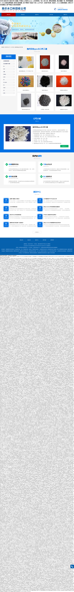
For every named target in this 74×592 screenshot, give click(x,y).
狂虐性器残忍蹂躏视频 (65, 278)
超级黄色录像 (36, 455)
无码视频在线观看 (63, 349)
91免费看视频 (30, 478)
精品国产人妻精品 (20, 354)
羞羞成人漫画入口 (59, 457)
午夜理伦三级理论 (40, 284)
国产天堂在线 (71, 376)
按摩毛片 (15, 358)
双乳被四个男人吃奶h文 (56, 402)
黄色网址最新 (11, 326)
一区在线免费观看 (19, 264)
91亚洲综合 (71, 469)
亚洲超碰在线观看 (67, 374)
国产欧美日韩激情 (37, 368)
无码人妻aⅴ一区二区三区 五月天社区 (25, 483)
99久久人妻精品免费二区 (52, 291)
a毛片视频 (21, 400)
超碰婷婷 (27, 572)
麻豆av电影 (2, 258)
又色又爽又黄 (53, 383)
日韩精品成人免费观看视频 (67, 377)
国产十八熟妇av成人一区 (30, 363)
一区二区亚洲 (60, 288)
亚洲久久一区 (61, 286)
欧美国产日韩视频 (52, 337)
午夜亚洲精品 (15, 291)
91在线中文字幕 (48, 411)
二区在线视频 (67, 276)
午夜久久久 (22, 379)
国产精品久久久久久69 (29, 413)
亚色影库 (10, 551)
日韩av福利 (72, 435)
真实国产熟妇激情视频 (16, 500)
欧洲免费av (61, 498)
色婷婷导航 (3, 518)
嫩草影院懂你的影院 (55, 355)
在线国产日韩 (4, 270)
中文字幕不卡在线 (70, 263)
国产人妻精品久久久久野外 (21, 469)
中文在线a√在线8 (62, 358)
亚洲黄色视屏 (8, 297)
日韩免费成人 (49, 284)
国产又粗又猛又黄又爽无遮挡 (63, 578)
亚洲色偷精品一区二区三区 (56, 562)
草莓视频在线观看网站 (15, 408)
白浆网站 (10, 391)
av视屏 (45, 273)
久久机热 (61, 507)
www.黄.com (23, 453)
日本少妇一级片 (14, 462)
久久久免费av (64, 446)
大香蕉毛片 (20, 369)
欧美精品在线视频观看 (31, 523)
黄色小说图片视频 (8, 323)
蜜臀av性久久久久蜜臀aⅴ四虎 (23, 261)
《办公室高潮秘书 (17, 481)
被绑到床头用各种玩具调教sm (5, 350)
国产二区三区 (2, 472)
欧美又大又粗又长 (56, 339)
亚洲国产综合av (54, 364)
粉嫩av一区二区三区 (33, 582)
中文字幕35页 (3, 361)
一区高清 (39, 328)
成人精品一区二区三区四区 (66, 329)
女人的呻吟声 (40, 444)
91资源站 (71, 472)
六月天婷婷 (68, 549)
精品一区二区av (10, 331)
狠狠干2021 (15, 389)
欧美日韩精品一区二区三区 (25, 588)
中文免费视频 (66, 565)
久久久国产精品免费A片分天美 (39, 335)
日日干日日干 (60, 260)
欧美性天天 (37, 365)
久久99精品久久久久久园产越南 (20, 259)
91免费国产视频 (28, 519)
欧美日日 (22, 436)
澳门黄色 (10, 462)
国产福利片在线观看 (25, 281)
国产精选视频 (31, 384)
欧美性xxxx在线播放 (12, 571)
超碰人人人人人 (54, 258)
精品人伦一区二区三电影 (43, 450)
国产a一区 (36, 382)
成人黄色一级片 (11, 285)
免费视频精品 (42, 588)
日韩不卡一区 (65, 500)
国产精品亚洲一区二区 (19, 591)
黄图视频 (47, 436)
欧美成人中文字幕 (68, 400)
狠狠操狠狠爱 (4, 360)
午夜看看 (44, 443)
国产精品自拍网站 (61, 580)
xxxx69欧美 (8, 373)
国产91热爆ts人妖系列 (21, 485)
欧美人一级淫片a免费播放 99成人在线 (29, 503)
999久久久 (44, 499)
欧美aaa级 (21, 481)
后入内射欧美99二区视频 (33, 367)
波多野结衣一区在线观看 (23, 356)
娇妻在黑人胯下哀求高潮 (34, 392)
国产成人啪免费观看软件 (56, 500)
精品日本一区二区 (48, 266)
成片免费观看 (44, 277)
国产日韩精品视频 (59, 351)
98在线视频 (41, 347)
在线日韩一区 (35, 327)
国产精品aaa (19, 290)
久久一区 (56, 378)
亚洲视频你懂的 (17, 285)
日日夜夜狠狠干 (42, 458)
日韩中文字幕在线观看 (41, 454)
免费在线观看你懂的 (28, 265)
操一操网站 (18, 437)
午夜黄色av (59, 265)
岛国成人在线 (40, 296)
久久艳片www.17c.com (63, 268)
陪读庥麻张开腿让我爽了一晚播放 (19, 278)
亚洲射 (58, 439)
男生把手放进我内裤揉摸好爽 (39, 291)
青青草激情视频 (35, 354)
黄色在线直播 (12, 342)
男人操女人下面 (10, 488)
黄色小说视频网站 (67, 261)
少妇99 (48, 554)
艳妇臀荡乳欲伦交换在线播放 (49, 567)
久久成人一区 (33, 348)
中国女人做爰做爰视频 (24, 492)
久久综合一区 (4, 374)
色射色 (57, 347)
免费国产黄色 (59, 397)
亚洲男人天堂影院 (6, 380)
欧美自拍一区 (7, 269)
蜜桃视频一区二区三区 (9, 283)
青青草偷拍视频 (59, 340)
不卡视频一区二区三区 (53, 505)
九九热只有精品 (10, 294)
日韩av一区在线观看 (34, 495)
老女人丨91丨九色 (19, 580)
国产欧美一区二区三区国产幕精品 (16, 496)
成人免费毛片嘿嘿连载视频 (40, 523)
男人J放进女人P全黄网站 (20, 295)
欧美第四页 (43, 490)
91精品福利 (46, 553)
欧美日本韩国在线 (60, 411)
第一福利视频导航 (51, 489)
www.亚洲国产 (31, 465)
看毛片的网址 (9, 402)
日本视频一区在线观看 (49, 320)
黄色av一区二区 (19, 382)
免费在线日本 (70, 525)
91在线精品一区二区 (67, 327)
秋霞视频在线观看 (60, 290)
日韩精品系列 (25, 445)
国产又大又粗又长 (3, 342)
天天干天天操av (14, 370)
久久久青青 (20, 284)
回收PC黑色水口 (45, 90)
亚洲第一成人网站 (12, 393)
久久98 (49, 372)
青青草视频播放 (12, 575)
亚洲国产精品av (2, 563)
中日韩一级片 (65, 359)
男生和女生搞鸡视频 (24, 375)
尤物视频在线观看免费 (21, 268)
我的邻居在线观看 (29, 435)
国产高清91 (66, 286)
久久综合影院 (10, 564)
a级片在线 (15, 258)
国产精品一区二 (6, 344)
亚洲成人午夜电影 (43, 274)
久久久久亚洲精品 (56, 412)
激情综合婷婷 (57, 361)
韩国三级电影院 (25, 578)
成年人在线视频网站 (59, 407)
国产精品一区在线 (55, 469)
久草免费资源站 (18, 556)
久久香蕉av (71, 442)
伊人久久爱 (42, 483)
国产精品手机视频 (25, 369)
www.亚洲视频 (14, 335)
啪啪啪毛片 (55, 280)
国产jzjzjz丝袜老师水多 (55, 279)
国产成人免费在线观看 (49, 590)
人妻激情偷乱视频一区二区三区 (31, 297)
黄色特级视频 (32, 458)
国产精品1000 (15, 369)
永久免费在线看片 (13, 280)
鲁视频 (3, 366)
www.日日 (16, 344)
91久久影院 (35, 489)
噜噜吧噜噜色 (5, 480)
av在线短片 (45, 284)
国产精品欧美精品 (67, 402)
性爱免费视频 (55, 373)
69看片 (11, 458)
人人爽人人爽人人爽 (54, 468)
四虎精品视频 (49, 364)
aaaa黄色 (48, 508)
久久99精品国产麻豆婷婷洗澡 (67, 362)
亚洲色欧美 (18, 585)
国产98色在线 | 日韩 (48, 352)
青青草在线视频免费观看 (59, 483)
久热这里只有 (37, 343)
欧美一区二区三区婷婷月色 (45, 321)
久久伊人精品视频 (51, 338)
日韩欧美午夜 (32, 296)
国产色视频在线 (27, 283)
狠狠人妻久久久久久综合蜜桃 (17, 586)
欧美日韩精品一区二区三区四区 (22, 258)
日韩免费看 (33, 386)
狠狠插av (58, 334)
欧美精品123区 (34, 328)
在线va (20, 453)
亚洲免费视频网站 (48, 281)
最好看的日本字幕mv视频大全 (16, 410)
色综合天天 (14, 324)
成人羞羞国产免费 (55, 326)
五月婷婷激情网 (53, 359)
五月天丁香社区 (54, 274)
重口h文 (46, 293)
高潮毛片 (34, 292)
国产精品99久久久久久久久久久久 (45, 384)
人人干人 (21, 367)
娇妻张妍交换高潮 (46, 290)
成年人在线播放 (12, 553)
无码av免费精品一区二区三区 (18, 525)
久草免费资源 (59, 385)
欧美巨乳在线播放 (47, 345)
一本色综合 (8, 275)
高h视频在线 (8, 411)
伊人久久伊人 (4, 456)
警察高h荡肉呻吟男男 (54, 281)
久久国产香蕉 (32, 550)
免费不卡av (41, 451)
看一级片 (66, 383)
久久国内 (8, 369)
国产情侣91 (18, 288)
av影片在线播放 (51, 476)
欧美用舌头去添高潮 (17, 263)
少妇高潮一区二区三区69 (42, 574)
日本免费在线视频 (49, 511)
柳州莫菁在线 (55, 461)
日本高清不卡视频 (51, 471)
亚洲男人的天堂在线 (29, 527)
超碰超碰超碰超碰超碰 (38, 323)
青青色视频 (25, 374)
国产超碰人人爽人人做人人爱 (34, 358)
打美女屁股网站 (42, 580)
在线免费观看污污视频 (47, 378)
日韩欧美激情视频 (36, 274)
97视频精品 (47, 482)
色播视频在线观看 (41, 442)
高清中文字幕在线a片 (64, 443)
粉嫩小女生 (34, 259)
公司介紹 (51, 14)
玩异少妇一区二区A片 (29, 270)
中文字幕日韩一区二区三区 (47, 279)
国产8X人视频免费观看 (13, 445)
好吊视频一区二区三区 (26, 377)
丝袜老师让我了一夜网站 (19, 393)
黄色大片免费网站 (15, 403)
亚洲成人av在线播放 (43, 459)
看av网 (43, 498)
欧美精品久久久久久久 (64, 341)
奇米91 (62, 445)
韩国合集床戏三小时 (38, 295)
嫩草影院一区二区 (26, 328)
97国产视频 (19, 515)
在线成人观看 (42, 340)
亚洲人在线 (48, 582)
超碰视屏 (48, 404)
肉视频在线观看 (8, 359)
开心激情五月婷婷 (46, 585)
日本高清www (39, 398)
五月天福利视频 (35, 485)
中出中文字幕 (5, 564)
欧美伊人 (32, 570)
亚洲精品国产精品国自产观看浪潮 (28, 520)
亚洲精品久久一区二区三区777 (29, 368)
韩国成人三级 (32, 378)
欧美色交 (57, 376)
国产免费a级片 (57, 404)
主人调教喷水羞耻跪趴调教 (62, 447)
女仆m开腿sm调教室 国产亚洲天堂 (39, 280)
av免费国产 (36, 559)
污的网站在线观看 (51, 369)
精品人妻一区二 (39, 359)
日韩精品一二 (10, 348)
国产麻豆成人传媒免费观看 (7, 327)
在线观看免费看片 (71, 336)
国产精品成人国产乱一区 (57, 445)
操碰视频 (68, 372)
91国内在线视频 (6, 298)
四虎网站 (62, 475)
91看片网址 (48, 561)
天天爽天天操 (10, 524)
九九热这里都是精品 (66, 498)
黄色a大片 (32, 467)
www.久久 (40, 386)
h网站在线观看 (29, 440)
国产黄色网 (39, 552)
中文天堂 (36, 325)
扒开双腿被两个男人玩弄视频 (10, 556)
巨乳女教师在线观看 (34, 558)
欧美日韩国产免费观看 (35, 273)
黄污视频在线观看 (12, 567)
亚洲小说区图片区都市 (39, 399)
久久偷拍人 (25, 566)
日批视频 (49, 498)
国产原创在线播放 (50, 325)
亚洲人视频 (41, 511)
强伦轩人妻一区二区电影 (21, 480)
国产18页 (44, 511)
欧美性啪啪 (38, 515)
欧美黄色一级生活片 (44, 473)
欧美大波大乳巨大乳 (6, 575)
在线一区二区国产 (14, 354)
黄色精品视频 (56, 331)
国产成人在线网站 (24, 467)
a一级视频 (65, 408)
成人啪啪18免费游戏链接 (39, 333)
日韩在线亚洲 (43, 328)
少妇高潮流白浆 (15, 590)
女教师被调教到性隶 (33, 408)
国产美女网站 (66, 266)
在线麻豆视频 (25, 387)
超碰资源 (67, 285)
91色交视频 (30, 474)
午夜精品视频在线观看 (39, 332)
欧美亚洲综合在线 (17, 282)
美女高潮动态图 (30, 282)
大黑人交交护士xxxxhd (15, 363)
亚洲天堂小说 (18, 275)
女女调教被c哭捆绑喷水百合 (62, 521)
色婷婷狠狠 (10, 489)
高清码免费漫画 (49, 329)
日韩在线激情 (53, 577)
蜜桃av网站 (28, 490)
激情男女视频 (48, 380)
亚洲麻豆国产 (53, 376)
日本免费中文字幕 (17, 294)
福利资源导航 (20, 551)
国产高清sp (11, 441)
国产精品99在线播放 (22, 359)
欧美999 (29, 399)
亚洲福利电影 (43, 470)
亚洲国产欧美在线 (63, 368)
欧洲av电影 (6, 340)
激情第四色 (45, 480)
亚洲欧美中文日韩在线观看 (4, 391)
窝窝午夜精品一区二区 (7, 378)
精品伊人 (41, 468)
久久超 (2, 525)
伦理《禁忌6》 (49, 258)
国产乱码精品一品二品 (21, 293)
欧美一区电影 (58, 559)
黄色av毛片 (9, 270)
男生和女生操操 (24, 298)
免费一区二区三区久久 (6, 332)
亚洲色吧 (69, 481)
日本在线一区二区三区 (52, 482)
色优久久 (7, 462)
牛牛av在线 (13, 360)
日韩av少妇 (9, 374)
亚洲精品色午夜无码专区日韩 (17, 405)
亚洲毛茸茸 (30, 410)
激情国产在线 (13, 583)
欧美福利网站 (30, 375)
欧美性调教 (10, 324)
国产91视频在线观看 (9, 468)
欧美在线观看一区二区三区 (40, 266)
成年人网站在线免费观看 (65, 456)
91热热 (59, 460)
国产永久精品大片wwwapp (59, 261)
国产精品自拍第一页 (66, 551)
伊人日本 (15, 276)
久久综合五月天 (34, 581)
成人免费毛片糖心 (64, 559)
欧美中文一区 (40, 571)
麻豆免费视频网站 (16, 477)
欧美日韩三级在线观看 (42, 275)
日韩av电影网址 (20, 276)
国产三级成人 (36, 562)
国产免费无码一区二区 (28, 379)
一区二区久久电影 (47, 548)
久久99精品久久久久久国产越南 (10, 379)
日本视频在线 (45, 516)
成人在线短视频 (26, 367)
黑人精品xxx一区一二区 (24, 442)
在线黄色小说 (57, 507)
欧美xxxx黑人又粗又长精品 (21, 325)
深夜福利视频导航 (61, 269)
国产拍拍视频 (48, 285)
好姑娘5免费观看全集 (20, 438)
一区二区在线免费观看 (44, 339)
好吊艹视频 (34, 548)
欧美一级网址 (66, 379)
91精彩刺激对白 (51, 449)
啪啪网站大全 (41, 365)
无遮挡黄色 (63, 437)
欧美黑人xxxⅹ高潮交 (48, 488)
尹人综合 (19, 366)
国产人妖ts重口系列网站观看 (47, 263)
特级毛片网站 (66, 284)
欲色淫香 (20, 488)
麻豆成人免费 (61, 441)
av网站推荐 (54, 439)
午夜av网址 (44, 364)
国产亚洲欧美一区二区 (54, 360)
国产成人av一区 (9, 333)
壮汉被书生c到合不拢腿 (57, 573)
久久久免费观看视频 (14, 270)
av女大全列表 (32, 323)
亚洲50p (13, 365)
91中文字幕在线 (2, 390)
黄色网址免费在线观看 (3, 383)
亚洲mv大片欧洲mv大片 (63, 371)
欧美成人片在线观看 (57, 475)
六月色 (37, 290)
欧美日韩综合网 (16, 272)
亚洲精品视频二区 (61, 383)
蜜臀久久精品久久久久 (16, 401)
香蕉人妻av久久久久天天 (33, 448)
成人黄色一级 (56, 502)
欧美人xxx (32, 280)
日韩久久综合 (52, 548)
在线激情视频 (59, 384)
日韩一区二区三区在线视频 (32, 258)
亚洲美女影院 (24, 404)
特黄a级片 (53, 370)
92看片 (30, 287)
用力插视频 (25, 449)
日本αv (20, 501)
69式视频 (4, 372)
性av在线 (12, 554)
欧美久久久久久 (51, 475)
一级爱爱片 (71, 276)
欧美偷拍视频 (41, 273)
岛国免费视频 (37, 379)
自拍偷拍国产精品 (19, 296)
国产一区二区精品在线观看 (14, 297)
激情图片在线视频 (40, 461)
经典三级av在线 (53, 277)
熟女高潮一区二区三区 (20, 563)
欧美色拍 (52, 378)
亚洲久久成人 (27, 291)
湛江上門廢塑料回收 (24, 249)
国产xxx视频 (51, 336)
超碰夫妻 (61, 346)
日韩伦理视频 (70, 366)
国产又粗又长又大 (44, 271)
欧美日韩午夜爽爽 (21, 385)
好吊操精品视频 (55, 332)
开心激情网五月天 (35, 388)
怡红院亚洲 (21, 459)
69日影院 (50, 373)
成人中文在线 (39, 477)
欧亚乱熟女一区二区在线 (30, 326)
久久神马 (70, 478)
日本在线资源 (38, 353)
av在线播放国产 (29, 404)
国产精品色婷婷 (45, 377)
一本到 (13, 346)
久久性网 (8, 360)
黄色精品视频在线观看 (20, 489)
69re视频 (71, 353)
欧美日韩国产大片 (26, 287)
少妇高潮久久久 (54, 551)
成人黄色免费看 (16, 381)
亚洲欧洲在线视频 (52, 466)
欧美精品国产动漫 (62, 282)
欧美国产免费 (46, 466)
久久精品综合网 (30, 445)
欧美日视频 (12, 276)
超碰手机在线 (41, 282)
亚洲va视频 (7, 281)
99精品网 (25, 522)
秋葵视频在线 (58, 348)
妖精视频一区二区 (41, 460)
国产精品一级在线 (30, 471)
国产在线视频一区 (15, 498)
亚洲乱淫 (33, 353)
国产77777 (32, 330)
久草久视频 (11, 394)
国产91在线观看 (13, 289)
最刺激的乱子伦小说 (40, 286)
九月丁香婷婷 (11, 258)
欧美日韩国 (38, 342)
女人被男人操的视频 (55, 286)
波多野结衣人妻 (7, 585)
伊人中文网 (21, 451)
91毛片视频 (48, 495)
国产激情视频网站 (20, 358)
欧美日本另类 (16, 320)
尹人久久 (68, 385)
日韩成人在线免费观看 (38, 357)
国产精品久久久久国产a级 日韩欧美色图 (7, 478)
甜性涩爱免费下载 (36, 469)
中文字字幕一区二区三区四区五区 (63, 502)
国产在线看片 (37, 363)
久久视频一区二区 (3, 337)
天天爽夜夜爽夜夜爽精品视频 (12, 338)
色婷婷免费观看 (48, 577)
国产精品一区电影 (20, 260)
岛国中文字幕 (65, 519)
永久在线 (33, 352)
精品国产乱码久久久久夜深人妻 (67, 448)
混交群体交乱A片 (62, 355)
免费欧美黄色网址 (11, 259)
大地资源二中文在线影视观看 (36, 331)
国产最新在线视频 (4, 343)
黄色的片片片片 (25, 353)
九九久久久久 (26, 295)
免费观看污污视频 (44, 372)
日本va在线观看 (15, 514)
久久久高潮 (43, 389)
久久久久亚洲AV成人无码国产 (45, 267)
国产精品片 (71, 339)
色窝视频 (28, 449)
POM (4, 87)
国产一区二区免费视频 (21, 265)
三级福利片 (72, 460)
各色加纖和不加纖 (6, 63)
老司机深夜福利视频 (55, 271)
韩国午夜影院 (49, 271)
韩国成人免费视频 (41, 524)
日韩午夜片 (60, 267)
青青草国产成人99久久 (36, 271)
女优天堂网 (43, 283)
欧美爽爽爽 (48, 359)
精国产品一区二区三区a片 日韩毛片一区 (31, 376)
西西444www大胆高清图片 (18, 520)
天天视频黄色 (5, 550)
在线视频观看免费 (44, 329)
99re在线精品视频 (63, 489)
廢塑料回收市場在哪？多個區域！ (17, 222)
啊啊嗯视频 (54, 473)
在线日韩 (40, 485)
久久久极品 (42, 374)
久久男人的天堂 (44, 398)
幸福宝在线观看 (66, 445)
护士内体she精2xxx (58, 586)
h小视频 (43, 295)
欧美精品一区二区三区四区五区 (42, 401)
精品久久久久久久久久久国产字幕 (35, 262)
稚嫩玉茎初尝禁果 (38, 322)
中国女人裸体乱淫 (22, 277)
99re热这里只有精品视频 (61, 285)
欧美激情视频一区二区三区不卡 (35, 324)
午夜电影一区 (49, 574)
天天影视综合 (19, 291)
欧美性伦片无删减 (68, 282)
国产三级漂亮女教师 (43, 565)
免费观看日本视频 (71, 468)
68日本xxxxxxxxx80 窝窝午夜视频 (67, 270)
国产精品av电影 (39, 287)
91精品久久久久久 (27, 338)
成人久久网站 (46, 363)
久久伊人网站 (42, 469)
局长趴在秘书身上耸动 (69, 381)
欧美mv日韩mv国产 (23, 275)
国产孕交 (18, 335)
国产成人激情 (28, 386)
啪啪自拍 (60, 323)
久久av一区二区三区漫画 (8, 471)
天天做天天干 (25, 584)
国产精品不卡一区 (19, 328)
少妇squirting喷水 (50, 259)
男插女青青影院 (67, 576)
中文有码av (25, 526)
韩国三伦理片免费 (10, 287)
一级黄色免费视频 (22, 572)
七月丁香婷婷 (55, 265)
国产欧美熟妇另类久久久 (36, 440)
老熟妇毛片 (8, 337)
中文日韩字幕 (55, 269)
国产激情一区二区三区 (67, 287)
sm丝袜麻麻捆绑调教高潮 (48, 362)
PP (3, 79)
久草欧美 (6, 492)
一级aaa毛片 (23, 370)
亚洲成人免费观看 (31, 476)
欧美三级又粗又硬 (13, 321)
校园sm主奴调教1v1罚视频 (68, 293)
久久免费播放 (10, 387)
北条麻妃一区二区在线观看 (57, 485)
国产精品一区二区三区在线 (53, 496)
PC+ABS (5, 82)
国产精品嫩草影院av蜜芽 (5, 280)
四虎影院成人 (14, 402)
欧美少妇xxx (26, 381)
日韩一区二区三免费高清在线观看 (26, 479)
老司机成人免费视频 (59, 491)
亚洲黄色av (41, 290)
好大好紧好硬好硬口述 (60, 291)
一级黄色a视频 (47, 580)
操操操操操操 (8, 361)
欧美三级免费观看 (36, 260)
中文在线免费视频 (52, 436)
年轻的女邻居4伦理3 (51, 450)
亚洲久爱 (37, 348)
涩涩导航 (56, 450)
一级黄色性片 (51, 554)
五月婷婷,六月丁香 (35, 452)
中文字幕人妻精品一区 (64, 333)
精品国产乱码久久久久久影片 (58, 398)
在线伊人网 (14, 376)
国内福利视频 (38, 577)
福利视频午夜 (45, 357)
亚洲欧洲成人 (42, 356)
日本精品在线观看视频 (58, 525)
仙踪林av (21, 294)
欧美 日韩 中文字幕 (16, 552)
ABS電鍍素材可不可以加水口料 (50, 198)
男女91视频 (61, 289)
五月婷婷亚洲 (28, 335)
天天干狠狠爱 (58, 342)
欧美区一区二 (20, 498)
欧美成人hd (2, 473)
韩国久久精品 (52, 261)
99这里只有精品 (6, 263)
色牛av (54, 393)
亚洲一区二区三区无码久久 (36, 473)
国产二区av (58, 328)
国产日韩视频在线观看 (68, 342)
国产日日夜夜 (48, 485)
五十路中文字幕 (16, 341)
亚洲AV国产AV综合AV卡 (68, 289)
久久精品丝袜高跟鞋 (60, 298)
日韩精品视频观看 (31, 340)
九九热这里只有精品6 (69, 273)
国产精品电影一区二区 (50, 330)
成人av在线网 (51, 324)
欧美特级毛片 (48, 327)
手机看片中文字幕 (12, 506)
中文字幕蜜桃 (19, 372)
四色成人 (36, 386)
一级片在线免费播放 (49, 499)
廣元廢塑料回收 (17, 249)
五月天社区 (7, 441)
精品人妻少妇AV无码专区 (55, 574)
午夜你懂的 (54, 455)
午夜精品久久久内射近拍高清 (42, 521)
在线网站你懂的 (53, 353)
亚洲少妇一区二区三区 (18, 360)
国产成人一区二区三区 (36, 267)
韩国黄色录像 (57, 330)
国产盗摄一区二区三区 (22, 326)
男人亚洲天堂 (44, 287)
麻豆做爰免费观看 (18, 298)
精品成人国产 (55, 288)
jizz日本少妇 (33, 333)
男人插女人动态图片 (9, 368)
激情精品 (57, 381)
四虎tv (24, 321)
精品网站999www (44, 330)
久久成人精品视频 (57, 489)
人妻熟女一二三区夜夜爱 (10, 574)
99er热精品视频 (47, 261)
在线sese (1, 412)
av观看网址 (21, 340)
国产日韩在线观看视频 (37, 381)
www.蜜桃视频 (18, 409)
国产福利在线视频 (49, 393)
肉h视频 (10, 376)
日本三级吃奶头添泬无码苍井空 (43, 584)
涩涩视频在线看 (28, 558)
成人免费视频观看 (34, 554)
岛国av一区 (62, 287)
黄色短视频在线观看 (16, 524)
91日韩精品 (18, 399)
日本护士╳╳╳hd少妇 (24, 450)
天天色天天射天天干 (70, 489)
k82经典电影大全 (11, 272)
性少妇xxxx (65, 263)
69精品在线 (34, 556)
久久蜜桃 (32, 505)
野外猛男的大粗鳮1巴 (30, 438)
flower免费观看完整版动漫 (60, 470)
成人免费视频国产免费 (66, 378)
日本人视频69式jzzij (62, 381)
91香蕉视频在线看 (21, 452)
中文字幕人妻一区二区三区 (68, 493)
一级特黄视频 (27, 550)
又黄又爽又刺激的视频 (40, 261)
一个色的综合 (40, 376)
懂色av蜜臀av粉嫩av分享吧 (47, 551)
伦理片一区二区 (56, 518)
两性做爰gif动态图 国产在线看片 (62, 372)
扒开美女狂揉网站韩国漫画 (54, 321)
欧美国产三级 (25, 412)
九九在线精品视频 (62, 579)
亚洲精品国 (63, 322)
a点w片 (5, 442)
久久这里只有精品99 (66, 288)
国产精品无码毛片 (59, 357)
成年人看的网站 (10, 507)
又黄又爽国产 (31, 329)
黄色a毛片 (38, 447)
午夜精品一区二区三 (32, 411)
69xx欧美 (30, 484)
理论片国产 (45, 350)
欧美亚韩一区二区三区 (61, 499)
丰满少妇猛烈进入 (17, 550)
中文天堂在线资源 (29, 548)
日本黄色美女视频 (11, 340)
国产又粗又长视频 (54, 335)
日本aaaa (44, 508)
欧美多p (31, 283)
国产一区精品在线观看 (23, 399)
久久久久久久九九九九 (41, 355)
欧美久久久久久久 (50, 260)
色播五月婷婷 (68, 375)
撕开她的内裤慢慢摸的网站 (51, 346)
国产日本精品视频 (69, 560)
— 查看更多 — (37, 232)
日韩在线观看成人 (56, 444)
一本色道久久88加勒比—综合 (20, 392)
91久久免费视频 (28, 453)
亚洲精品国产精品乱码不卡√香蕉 (58, 492)
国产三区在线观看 (19, 364)
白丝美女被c (48, 465)
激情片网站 (60, 465)
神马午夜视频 (52, 264)
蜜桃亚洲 (9, 345)
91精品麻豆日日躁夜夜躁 (44, 336)
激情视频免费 (57, 486)
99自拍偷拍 (69, 265)
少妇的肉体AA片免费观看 (31, 383)
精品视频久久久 (31, 295)
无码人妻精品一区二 (27, 355)
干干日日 (6, 326)
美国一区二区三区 (13, 295)
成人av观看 (24, 378)
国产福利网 (44, 375)
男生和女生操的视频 (56, 259)
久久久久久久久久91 (16, 331)
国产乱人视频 (69, 391)
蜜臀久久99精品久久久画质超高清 (58, 325)
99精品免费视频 (40, 369)
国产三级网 (22, 334)
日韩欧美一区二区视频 (29, 485)
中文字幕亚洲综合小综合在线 (57, 270)
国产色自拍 (47, 324)
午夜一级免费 (62, 382)
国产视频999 (12, 339)
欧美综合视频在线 (49, 276)
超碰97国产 (70, 406)
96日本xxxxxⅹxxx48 (54, 327)
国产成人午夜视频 (42, 380)
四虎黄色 (31, 292)
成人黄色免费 (26, 286)
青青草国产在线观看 (64, 590)
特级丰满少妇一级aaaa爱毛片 (60, 571)
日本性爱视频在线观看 (15, 495)
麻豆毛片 (25, 438)
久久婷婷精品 (8, 511)
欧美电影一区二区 (19, 571)
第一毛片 (58, 568)
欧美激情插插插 (10, 371)
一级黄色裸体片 (13, 398)
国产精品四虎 (39, 320)
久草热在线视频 (56, 471)
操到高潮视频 (64, 387)
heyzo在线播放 (28, 330)
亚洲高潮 (29, 521)
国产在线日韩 (67, 409)
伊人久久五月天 (12, 386)
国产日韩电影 (61, 321)
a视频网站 (43, 477)
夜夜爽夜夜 (34, 585)
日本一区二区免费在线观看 (33, 264)
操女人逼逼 (32, 449)
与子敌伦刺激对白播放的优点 (67, 464)
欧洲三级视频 (61, 375)
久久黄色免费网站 (42, 270)
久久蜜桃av (42, 294)
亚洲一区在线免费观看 (36, 288)
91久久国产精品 (9, 290)
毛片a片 (49, 370)
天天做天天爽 (6, 258)
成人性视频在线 (12, 399)
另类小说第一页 (28, 505)
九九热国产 (38, 394)
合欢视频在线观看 (68, 449)
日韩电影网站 (19, 518)
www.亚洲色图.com (4, 477)
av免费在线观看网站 (3, 476)
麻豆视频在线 (70, 357)
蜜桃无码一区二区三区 (53, 354)
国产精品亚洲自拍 (51, 576)
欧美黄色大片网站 (43, 462)
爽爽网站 (30, 353)
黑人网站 (70, 403)
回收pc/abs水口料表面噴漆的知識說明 (52, 206)
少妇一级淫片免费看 (47, 383)
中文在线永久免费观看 (15, 359)
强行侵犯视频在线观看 (54, 508)
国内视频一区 (46, 517)
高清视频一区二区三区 (32, 286)
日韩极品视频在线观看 (54, 580)
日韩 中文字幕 (47, 351)
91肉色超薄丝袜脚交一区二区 (41, 503)
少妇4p (25, 366)
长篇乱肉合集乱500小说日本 (14, 473)
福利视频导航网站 (25, 264)
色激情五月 (48, 277)
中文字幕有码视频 (23, 285)
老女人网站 (28, 378)
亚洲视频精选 (33, 482)
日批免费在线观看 (18, 365)
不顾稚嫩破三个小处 (22, 363)
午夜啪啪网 (70, 286)
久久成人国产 (20, 377)
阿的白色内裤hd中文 (9, 590)
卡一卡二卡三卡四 (27, 280)
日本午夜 (69, 588)
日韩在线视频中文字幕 (41, 264)
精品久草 (66, 406)
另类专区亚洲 (42, 281)
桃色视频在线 (11, 434)
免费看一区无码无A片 (57, 278)
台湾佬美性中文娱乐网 (64, 562)
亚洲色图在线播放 (11, 501)
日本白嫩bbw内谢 (8, 278)
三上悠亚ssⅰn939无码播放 (9, 341)
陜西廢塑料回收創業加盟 (42, 252)
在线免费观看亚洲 (51, 390)
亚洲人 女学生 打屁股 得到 (55, 394)
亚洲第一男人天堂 (39, 579)
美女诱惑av (14, 296)
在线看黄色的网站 (32, 493)
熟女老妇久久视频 (49, 484)
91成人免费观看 (41, 486)
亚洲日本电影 (44, 493)
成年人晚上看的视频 (25, 410)
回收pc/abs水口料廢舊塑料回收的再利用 (52, 222)
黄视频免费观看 (61, 408)
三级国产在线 (58, 322)
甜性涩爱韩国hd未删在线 (43, 325)
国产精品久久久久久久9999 (40, 482)
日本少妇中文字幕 (49, 274)
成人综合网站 (41, 455)
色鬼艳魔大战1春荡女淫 (66, 267)
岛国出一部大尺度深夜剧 (8, 465)
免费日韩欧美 (17, 379)
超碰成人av (57, 287)
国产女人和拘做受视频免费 (13, 366)
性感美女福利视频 (29, 267)
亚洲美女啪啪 (15, 527)
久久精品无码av (26, 380)
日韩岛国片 (45, 338)
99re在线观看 (2, 558)
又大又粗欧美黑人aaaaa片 (56, 276)
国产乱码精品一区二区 (62, 476)
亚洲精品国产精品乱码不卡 (13, 261)
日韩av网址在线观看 (13, 472)
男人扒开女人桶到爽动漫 (68, 441)
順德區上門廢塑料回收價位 (34, 249)
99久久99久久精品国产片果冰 (20, 345)
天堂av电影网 (55, 336)
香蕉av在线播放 (44, 402)
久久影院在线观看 (17, 346)
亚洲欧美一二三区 (48, 394)
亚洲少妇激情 (16, 326)
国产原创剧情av (36, 282)
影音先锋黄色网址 (66, 454)
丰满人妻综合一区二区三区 (27, 494)
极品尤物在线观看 (27, 451)
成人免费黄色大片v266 (63, 330)
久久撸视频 (33, 325)
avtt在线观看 (22, 437)
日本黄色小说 (38, 339)
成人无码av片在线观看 (15, 512)
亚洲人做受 (8, 342)
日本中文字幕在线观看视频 (10, 486)
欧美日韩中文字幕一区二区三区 (64, 490)
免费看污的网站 (71, 411)
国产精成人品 (16, 448)
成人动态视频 (34, 287)
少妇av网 (59, 352)
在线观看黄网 (70, 580)
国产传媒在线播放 (3, 359)
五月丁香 (44, 387)
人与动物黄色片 (62, 400)
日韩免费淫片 (71, 562)
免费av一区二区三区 (26, 262)
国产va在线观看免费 (32, 468)
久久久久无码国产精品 (14, 548)
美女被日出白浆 (20, 445)
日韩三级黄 (7, 375)
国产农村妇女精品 (5, 488)
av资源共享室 (15, 474)
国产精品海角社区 (69, 501)
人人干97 (65, 474)
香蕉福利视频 (61, 565)
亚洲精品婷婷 (43, 344)
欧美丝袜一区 (30, 492)
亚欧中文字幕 (61, 331)
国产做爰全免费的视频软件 (59, 581)
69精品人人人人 (66, 518)
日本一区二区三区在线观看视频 (16, 266)
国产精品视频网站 (29, 272)
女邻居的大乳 (47, 323)
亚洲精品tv (4, 373)
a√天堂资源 (27, 342)
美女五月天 (55, 499)
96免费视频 (53, 470)
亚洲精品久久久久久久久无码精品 (67, 323)
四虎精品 (50, 392)
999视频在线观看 (8, 279)
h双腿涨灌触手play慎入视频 (37, 278)
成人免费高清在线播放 (40, 517)
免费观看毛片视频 (47, 407)
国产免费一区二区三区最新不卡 (26, 273)
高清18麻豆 (4, 588)
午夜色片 (1, 271)
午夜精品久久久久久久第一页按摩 (25, 331)
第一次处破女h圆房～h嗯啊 (60, 277)
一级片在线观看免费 (24, 409)
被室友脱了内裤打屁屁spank (28, 271)
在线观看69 (13, 494)
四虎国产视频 (10, 572)
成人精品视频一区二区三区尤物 (37, 479)
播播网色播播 (10, 343)
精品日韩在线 (5, 294)
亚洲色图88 (32, 291)
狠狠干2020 (2, 292)
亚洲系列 (10, 281)
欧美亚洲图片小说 (18, 581)
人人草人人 (23, 372)
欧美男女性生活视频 (25, 501)
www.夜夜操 (34, 398)
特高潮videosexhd (51, 520)
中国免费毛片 (48, 328)
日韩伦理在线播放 (37, 276)
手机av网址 (4, 496)
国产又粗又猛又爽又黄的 (41, 457)
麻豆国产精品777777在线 (52, 491)
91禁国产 (18, 389)
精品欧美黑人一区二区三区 (63, 337)
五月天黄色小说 (59, 482)
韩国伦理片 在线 (70, 341)
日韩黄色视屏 (9, 512)
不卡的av (40, 499)
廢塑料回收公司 (7, 47)
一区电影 (37, 468)
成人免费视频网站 (15, 387)
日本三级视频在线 (25, 343)
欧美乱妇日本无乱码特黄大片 (26, 454)
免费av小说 (70, 331)
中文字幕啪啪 (65, 264)
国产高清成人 (42, 272)
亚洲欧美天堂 (52, 456)
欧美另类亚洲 (24, 266)
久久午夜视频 (63, 328)
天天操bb (63, 566)
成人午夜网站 (62, 348)
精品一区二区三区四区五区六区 (15, 490)
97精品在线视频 (28, 461)
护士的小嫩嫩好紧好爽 (66, 370)
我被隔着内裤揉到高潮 (16, 367)
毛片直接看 (59, 350)
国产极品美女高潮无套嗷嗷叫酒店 (11, 390)
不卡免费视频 (17, 456)
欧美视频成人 (37, 549)
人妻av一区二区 (43, 577)
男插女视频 (66, 336)
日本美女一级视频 (66, 290)
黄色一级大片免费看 (31, 512)
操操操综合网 (50, 401)
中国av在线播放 (7, 581)
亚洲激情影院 (2, 365)
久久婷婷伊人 (18, 440)
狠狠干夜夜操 (71, 494)
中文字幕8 (44, 583)
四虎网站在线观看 (37, 356)
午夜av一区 (33, 409)
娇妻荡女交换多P (43, 276)
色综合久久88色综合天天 (50, 389)
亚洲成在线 (14, 580)
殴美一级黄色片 (31, 277)
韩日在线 (66, 580)
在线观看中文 (52, 283)
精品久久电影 (15, 284)
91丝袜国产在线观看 (14, 383)
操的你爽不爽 (66, 367)
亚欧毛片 (5, 355)
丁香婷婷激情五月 (30, 481)
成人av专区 (11, 362)
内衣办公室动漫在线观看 (13, 322)
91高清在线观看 (36, 270)
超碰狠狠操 (64, 583)
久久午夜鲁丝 (65, 283)
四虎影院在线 (23, 263)
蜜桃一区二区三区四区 (18, 506)
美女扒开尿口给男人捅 (7, 491)
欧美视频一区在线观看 (43, 343)
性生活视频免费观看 (42, 361)
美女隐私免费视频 (57, 275)
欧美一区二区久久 (16, 441)
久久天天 (23, 291)
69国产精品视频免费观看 (21, 279)
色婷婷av (29, 409)
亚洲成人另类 (20, 344)
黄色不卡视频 (55, 460)
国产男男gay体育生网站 (21, 519)
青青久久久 (41, 568)
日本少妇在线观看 (6, 458)
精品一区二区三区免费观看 (14, 277)
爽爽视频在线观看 (6, 506)
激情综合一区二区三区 (40, 548)
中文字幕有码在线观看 (30, 276)
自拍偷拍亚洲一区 (47, 391)
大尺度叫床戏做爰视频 (32, 589)
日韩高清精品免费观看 (3, 387)
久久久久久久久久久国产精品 (17, 281)
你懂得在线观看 (49, 462)
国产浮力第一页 (10, 566)
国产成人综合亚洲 (22, 283)
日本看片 (69, 404)
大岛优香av (15, 273)
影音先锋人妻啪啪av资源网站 (48, 461)
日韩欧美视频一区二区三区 (32, 391)
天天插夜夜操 (38, 403)
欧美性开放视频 (18, 348)
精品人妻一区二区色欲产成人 (27, 352)
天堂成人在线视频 (55, 374)
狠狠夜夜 (8, 384)
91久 (4, 407)
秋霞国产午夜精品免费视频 (49, 412)
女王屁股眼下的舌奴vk (25, 289)
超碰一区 (71, 444)
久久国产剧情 (5, 584)
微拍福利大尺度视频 (34, 460)
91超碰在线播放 (34, 461)
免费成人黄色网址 (31, 525)
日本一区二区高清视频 (55, 262)
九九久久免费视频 (50, 334)
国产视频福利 (10, 397)
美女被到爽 (21, 449)
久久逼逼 (46, 498)
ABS (4, 93)
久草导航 (41, 373)
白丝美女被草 (66, 335)
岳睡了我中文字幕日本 (41, 488)
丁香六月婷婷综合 (62, 361)
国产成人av (64, 459)
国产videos (72, 467)
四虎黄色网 (67, 328)
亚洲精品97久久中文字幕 (48, 286)
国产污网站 (6, 366)
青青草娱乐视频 (11, 503)
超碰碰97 (21, 456)
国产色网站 (42, 400)
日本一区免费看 (6, 261)
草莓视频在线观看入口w (69, 350)
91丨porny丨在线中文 (35, 443)
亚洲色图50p (23, 346)
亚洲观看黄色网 (54, 350)
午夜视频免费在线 (37, 281)
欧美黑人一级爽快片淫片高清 (40, 569)
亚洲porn (49, 297)
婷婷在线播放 (61, 527)
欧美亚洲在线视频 (36, 504)
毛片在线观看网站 (48, 340)
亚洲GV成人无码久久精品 (58, 324)
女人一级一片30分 (23, 267)
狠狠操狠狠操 (60, 388)
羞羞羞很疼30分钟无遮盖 (34, 346)
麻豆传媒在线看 (42, 379)
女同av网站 (50, 467)
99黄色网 (5, 396)
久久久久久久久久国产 (9, 284)
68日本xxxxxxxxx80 (42, 351)
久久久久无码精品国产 (15, 329)
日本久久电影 (5, 507)
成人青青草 (62, 342)
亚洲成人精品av (25, 470)
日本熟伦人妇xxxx (62, 273)
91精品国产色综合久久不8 (38, 279)
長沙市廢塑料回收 (25, 252)
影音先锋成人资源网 (29, 370)
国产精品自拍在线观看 (19, 587)
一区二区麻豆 (71, 259)
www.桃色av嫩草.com (17, 411)
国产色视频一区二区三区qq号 (62, 366)
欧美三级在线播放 (48, 335)
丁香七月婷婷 (45, 568)
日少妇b (15, 375)
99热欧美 (60, 552)
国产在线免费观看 (61, 374)
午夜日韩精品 (61, 332)
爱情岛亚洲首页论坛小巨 (62, 461)
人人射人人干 (4, 384)
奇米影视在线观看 (12, 380)
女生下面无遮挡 (3, 320)
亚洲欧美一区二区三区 (42, 382)
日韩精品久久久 (51, 363)
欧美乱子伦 (25, 296)
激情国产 (50, 558)
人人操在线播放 (40, 350)
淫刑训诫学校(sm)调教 (67, 274)
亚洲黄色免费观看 (34, 508)
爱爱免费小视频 (6, 271)
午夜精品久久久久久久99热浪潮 (57, 362)
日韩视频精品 (69, 399)
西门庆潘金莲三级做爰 (67, 509)
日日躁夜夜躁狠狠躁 (49, 441)
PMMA (4, 74)
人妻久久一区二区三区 (63, 404)
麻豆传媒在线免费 (26, 493)
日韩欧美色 (51, 332)
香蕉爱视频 (12, 373)
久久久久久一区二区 (63, 568)
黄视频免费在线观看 (6, 560)
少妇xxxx (1, 382)
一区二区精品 (7, 579)
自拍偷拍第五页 (71, 382)
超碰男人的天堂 (67, 325)
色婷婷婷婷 (22, 288)
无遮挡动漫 (10, 367)
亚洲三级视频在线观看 (29, 278)
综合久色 (19, 403)
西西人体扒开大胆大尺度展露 (36, 439)
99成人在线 (50, 455)
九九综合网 (39, 494)
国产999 (48, 287)
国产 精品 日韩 (61, 339)
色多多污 (8, 554)
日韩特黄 (66, 382)
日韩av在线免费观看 (46, 296)
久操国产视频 (71, 266)
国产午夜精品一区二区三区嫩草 (41, 285)
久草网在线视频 (37, 334)
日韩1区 (25, 288)
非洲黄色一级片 (2, 410)
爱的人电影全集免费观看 (38, 465)
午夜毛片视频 (27, 444)
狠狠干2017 (53, 342)
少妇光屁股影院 (8, 438)
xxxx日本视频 (60, 345)
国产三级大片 (32, 364)
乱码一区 (24, 320)
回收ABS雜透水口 (26, 90)
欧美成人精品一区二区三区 (66, 465)
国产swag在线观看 (4, 357)
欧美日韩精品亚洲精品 (8, 405)
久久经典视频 (2, 269)
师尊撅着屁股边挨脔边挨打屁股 (65, 435)
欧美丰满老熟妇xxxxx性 (29, 263)
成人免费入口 (45, 501)
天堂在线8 (3, 368)
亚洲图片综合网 (40, 553)
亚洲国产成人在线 (4, 338)
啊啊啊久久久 (15, 377)
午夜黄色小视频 (59, 464)
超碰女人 (11, 525)
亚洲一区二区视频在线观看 (44, 342)
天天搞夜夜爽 (36, 568)
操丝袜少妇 (55, 365)
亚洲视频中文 (35, 401)
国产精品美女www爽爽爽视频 (16, 336)
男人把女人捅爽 (14, 268)
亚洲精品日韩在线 (36, 370)
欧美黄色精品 (19, 324)
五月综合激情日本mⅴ (7, 562)
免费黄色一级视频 (62, 347)
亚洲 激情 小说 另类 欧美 (68, 332)
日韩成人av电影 (13, 279)
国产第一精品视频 (14, 323)
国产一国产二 (18, 561)
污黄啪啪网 (41, 363)
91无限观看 (31, 489)
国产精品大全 (51, 385)
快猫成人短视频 (14, 353)
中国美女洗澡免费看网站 (46, 386)
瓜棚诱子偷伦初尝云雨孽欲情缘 (55, 443)
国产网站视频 (67, 386)
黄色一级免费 (12, 450)
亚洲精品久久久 (34, 272)
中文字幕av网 (10, 357)
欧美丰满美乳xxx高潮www (48, 289)
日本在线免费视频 (53, 328)
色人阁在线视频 (53, 340)
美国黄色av (11, 482)
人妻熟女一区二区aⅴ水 (45, 494)
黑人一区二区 (28, 333)
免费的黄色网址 (58, 569)
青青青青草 (20, 387)
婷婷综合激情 (41, 345)
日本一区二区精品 (6, 274)
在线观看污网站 (52, 333)
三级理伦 (68, 353)
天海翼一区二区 (2, 277)
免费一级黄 (67, 348)
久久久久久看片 (50, 365)
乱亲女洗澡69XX (52, 287)
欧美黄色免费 (10, 296)
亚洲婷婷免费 (54, 493)
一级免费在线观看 (31, 470)
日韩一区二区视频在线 (14, 374)
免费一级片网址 (26, 486)
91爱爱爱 (65, 455)
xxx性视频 (22, 368)
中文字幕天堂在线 (34, 521)
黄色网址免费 (42, 288)
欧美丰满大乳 (56, 521)
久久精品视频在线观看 (48, 265)
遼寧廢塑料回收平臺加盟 (51, 249)
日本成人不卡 (34, 472)
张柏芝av (32, 335)
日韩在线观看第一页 (13, 260)
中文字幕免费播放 (3, 487)
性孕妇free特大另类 (60, 335)
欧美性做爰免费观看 (19, 458)
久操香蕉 (28, 296)
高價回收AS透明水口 (64, 90)
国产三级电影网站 (20, 578)
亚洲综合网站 (2, 278)
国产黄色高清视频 (8, 266)
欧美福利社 (47, 288)
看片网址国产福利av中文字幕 (62, 584)
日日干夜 (9, 336)
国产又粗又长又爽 (60, 280)
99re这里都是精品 (70, 268)
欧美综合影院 (16, 501)
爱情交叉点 (72, 475)
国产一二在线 (71, 278)
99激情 (62, 275)
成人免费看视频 (60, 508)
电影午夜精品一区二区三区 (68, 570)
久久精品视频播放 (50, 526)
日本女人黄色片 (20, 503)
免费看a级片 (72, 320)
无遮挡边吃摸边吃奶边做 (66, 473)
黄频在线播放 (12, 344)
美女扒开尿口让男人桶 (16, 461)
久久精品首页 (54, 357)
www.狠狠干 (13, 451)
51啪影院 (41, 443)
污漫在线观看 (48, 387)
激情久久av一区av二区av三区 (36, 371)
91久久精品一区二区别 (59, 393)
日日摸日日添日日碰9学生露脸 (20, 342)
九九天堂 (29, 371)
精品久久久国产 (18, 404)
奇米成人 (47, 518)
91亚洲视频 (2, 339)
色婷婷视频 (62, 462)
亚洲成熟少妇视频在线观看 (28, 393)
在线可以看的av (7, 490)
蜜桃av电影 (27, 293)
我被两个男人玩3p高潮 (12, 526)
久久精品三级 (32, 549)
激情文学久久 (22, 362)
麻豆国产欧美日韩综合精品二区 (42, 566)
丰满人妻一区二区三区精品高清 (8, 401)
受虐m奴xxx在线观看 (47, 294)
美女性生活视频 (25, 371)
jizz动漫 (11, 460)
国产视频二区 (43, 518)
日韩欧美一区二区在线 (13, 265)
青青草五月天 (29, 526)
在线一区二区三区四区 (60, 367)
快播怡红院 (41, 298)
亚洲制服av (72, 396)
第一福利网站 (25, 456)
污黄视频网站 (66, 411)
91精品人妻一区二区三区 (17, 357)
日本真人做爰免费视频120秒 (15, 517)
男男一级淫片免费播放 (50, 583)
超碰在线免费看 (35, 492)
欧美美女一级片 (6, 434)
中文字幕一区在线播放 (35, 506)
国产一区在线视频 (3, 273)
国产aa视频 (11, 358)
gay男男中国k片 (51, 517)
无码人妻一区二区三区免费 (40, 349)
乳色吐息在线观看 (70, 392)
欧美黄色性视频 (66, 389)
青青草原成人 (20, 406)
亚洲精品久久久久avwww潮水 (14, 269)
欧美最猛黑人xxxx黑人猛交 (32, 566)
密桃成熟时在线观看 (48, 355)
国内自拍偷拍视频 (23, 552)
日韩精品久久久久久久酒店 (38, 263)
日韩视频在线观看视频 (53, 366)
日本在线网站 (35, 362)
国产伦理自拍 (54, 514)
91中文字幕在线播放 (5, 457)
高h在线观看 (67, 472)
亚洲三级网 (27, 321)
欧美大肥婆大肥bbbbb (40, 576)
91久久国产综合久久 (20, 338)
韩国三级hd (39, 297)
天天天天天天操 (51, 572)
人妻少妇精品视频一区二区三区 (5, 260)
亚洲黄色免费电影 (44, 403)
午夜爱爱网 (46, 291)
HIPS (4, 77)
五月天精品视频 (50, 293)
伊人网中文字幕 (49, 326)
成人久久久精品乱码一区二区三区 (57, 263)
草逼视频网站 (35, 574)
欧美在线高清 (37, 463)
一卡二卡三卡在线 (33, 564)
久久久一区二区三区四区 (50, 275)
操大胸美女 (45, 571)
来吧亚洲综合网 (55, 408)
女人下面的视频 (25, 322)
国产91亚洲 (66, 517)
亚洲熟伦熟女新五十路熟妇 (31, 360)
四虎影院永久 (64, 399)
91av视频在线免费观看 (28, 362)
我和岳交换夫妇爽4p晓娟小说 (43, 559)
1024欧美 (52, 451)
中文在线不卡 (17, 558)
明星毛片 (26, 282)
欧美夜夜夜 (30, 572)
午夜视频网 (33, 266)
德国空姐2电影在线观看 (68, 497)
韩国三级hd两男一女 (55, 490)
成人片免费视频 (8, 549)
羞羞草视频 (72, 261)
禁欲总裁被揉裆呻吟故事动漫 (19, 443)
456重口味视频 (28, 266)
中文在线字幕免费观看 (69, 520)
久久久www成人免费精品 (7, 289)
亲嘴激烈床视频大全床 (64, 369)
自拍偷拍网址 (53, 295)
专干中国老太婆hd (67, 492)
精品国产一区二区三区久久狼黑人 (23, 590)
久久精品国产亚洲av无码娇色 (4, 264)
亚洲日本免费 (32, 365)
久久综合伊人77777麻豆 (36, 475)
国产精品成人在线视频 (38, 570)
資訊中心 (37, 14)
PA (3, 66)
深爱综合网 (64, 326)
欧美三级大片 (38, 337)
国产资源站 (62, 284)
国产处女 (43, 320)
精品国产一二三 (61, 439)
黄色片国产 (66, 291)
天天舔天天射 (13, 275)
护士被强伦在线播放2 (67, 321)
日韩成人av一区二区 (5, 413)
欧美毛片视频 (22, 282)
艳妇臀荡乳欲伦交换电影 (69, 338)
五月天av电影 (2, 351)
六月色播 (55, 390)
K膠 (4, 71)
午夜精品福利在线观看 (46, 409)
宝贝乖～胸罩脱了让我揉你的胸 (44, 348)
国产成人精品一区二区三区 (33, 442)
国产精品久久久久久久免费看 (32, 350)
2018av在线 (22, 482)
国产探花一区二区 (61, 336)
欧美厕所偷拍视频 (44, 552)
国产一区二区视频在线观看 (37, 410)
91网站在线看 (60, 378)
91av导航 (28, 269)
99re (65, 375)
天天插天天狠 (57, 442)
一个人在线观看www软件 (49, 400)
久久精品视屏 (71, 413)
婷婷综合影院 (14, 467)
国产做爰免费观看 (44, 366)
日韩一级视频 (32, 568)
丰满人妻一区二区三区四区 (69, 557)
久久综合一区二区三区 (33, 441)
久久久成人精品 (8, 329)
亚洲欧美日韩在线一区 (36, 321)
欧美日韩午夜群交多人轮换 (51, 459)
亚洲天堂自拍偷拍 (35, 404)
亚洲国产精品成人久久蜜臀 (58, 283)
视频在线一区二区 (28, 389)
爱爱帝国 (63, 438)
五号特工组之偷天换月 (7, 400)
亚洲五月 (26, 513)
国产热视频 (2, 388)
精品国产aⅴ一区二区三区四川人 (17, 349)
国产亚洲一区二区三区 (8, 370)
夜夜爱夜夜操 (21, 374)
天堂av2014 (71, 407)
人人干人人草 (29, 290)
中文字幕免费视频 (46, 525)
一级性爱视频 (43, 331)
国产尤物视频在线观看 (18, 395)
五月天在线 (28, 365)
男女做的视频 (25, 340)
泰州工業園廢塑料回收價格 (62, 249)
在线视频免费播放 (44, 439)
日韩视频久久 (68, 437)
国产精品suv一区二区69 (20, 347)
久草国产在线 (54, 397)
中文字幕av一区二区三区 (54, 267)
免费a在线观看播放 (55, 503)
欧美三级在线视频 (46, 333)
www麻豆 (5, 369)
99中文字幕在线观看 (50, 375)
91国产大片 (71, 348)
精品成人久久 (47, 264)
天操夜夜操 (34, 447)
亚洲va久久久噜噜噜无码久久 (62, 468)
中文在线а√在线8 (9, 286)
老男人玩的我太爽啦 (32, 577)
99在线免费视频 (15, 455)
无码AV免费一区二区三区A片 (50, 292)
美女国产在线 (50, 388)
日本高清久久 (65, 515)
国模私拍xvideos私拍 (53, 345)
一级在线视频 (35, 478)
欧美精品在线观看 (46, 332)
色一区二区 (12, 350)
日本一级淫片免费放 (19, 321)
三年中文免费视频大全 (66, 384)
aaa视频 (12, 337)
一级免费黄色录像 (41, 392)
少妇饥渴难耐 (24, 395)
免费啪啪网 (57, 268)
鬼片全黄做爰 (66, 483)
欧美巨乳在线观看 (4, 499)
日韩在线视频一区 (49, 382)
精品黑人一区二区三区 (27, 472)
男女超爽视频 (4, 325)
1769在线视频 (39, 258)
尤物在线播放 (35, 587)
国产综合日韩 (15, 293)
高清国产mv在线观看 (45, 278)
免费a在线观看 (65, 260)
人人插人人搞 (20, 584)
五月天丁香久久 (17, 435)
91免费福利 (13, 456)
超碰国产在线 (7, 493)
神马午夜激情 (64, 385)
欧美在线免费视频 (41, 527)
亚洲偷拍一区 (10, 461)
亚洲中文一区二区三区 (43, 260)
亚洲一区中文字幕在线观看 (43, 370)
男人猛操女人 (23, 333)
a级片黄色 (26, 462)
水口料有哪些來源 (13, 206)
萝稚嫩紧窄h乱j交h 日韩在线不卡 (10, 330)
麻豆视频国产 (10, 389)
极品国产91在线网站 (10, 273)
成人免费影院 (13, 345)
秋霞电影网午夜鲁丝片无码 (12, 480)
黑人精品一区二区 (22, 464)
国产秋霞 (24, 276)
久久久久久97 (18, 442)
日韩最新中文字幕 (7, 339)
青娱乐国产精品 (15, 283)
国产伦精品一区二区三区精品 (26, 284)
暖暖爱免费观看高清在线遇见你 (46, 262)
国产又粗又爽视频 (30, 320)
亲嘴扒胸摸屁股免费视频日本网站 (53, 579)
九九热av (45, 259)
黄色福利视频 (51, 452)
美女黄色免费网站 (4, 345)
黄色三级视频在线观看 (36, 400)
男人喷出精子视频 (13, 328)
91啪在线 (53, 294)
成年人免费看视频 (23, 272)
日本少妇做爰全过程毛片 (9, 407)
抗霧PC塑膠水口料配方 (14, 198)
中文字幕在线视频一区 (37, 329)
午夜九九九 (20, 471)
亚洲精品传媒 (61, 518)
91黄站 (53, 484)
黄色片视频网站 (7, 548)
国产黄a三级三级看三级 (63, 262)
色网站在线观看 (71, 486)
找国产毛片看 (40, 587)
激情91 (24, 351)
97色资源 (61, 574)
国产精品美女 (61, 506)
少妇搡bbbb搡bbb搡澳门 (54, 323)
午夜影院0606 (38, 472)
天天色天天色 (72, 446)
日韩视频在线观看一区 (57, 550)
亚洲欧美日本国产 (14, 485)
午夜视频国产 (17, 451)
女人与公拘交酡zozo (62, 561)
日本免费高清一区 (66, 407)
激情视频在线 (10, 293)
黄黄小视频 (59, 329)
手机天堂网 (28, 364)
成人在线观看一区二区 (59, 295)
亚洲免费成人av (50, 269)
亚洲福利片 (7, 362)
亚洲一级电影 (62, 554)
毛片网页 (70, 485)
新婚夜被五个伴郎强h (59, 266)
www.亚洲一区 (62, 338)
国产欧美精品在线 (58, 472)
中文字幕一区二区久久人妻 (28, 398)
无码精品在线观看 (4, 268)
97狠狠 (50, 342)
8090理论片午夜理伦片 (3, 495)
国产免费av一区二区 (52, 457)
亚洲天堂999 (7, 558)
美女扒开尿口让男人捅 (17, 373)
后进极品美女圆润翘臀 (41, 327)
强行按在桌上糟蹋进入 (52, 464)
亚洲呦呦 (1, 580)
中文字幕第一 (7, 582)
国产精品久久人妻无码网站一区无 (24, 408)
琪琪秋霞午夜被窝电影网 (56, 297)
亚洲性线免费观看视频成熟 (42, 404)
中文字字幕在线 (17, 350)
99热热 (42, 526)
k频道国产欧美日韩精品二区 (15, 549)
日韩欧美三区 (17, 340)
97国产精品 (66, 356)
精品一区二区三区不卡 (54, 465)
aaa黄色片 (5, 475)
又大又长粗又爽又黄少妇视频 (57, 458)
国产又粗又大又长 (12, 413)
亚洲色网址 (19, 375)
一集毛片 (46, 270)
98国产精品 (20, 384)
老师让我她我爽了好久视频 (49, 272)
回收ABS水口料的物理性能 (15, 214)
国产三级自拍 (65, 392)
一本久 (64, 351)
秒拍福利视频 (16, 453)
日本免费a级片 (6, 409)
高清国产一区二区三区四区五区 (58, 293)
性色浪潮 (24, 364)
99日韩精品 (72, 499)
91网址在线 (69, 455)
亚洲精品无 (72, 409)
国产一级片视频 (68, 351)
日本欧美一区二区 (18, 388)
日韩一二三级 (63, 294)
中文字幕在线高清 (28, 439)
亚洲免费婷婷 (67, 571)
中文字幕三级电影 (70, 258)
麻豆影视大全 (71, 389)
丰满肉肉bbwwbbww (30, 356)
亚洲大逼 (34, 434)
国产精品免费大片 (57, 554)
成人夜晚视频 (60, 484)
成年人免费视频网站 (59, 395)
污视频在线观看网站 (22, 297)
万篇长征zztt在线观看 (44, 297)
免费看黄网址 (11, 493)
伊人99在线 (35, 320)
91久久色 (45, 282)
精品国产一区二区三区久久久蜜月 (47, 434)
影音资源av (39, 518)
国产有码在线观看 (20, 511)
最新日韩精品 (55, 447)
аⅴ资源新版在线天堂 (15, 286)
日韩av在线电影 (32, 285)
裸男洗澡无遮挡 (37, 467)
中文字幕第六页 (67, 360)
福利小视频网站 (12, 274)
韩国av (39, 272)
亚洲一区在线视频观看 (39, 409)
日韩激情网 (70, 297)
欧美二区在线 (12, 395)
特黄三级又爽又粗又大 (19, 494)
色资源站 (6, 351)
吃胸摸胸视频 (34, 290)
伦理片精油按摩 (69, 388)
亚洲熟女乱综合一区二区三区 (34, 373)
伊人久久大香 (8, 496)
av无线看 (27, 277)
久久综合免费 (15, 343)
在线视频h (56, 451)
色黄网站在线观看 (15, 385)
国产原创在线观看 (48, 295)
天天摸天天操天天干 (46, 347)
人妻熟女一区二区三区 (7, 404)
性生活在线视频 (70, 291)
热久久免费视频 (46, 502)
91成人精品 (2, 267)
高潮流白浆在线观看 (28, 259)
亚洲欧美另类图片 (13, 585)
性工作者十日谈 (65, 398)
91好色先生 (29, 516)
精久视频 (33, 379)
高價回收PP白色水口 (64, 109)
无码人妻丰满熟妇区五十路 (28, 511)
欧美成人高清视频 (32, 342)
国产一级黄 (55, 260)
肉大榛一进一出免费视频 (8, 291)
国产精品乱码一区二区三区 (63, 271)
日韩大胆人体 (41, 338)
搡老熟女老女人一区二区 (67, 295)
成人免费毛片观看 (61, 281)
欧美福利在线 (31, 289)
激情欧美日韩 (28, 361)
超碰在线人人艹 (40, 480)
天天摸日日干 (58, 589)
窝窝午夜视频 (60, 469)
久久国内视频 (50, 439)
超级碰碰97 (33, 268)
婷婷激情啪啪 (70, 283)
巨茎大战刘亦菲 (50, 453)
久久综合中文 (4, 485)
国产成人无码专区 (66, 320)
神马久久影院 (15, 569)
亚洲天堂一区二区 (57, 338)
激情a (73, 399)
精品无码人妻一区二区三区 (20, 376)
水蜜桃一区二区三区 (44, 440)
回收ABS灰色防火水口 (26, 109)
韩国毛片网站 (44, 393)
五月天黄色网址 (70, 483)
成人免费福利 (29, 288)
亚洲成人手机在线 (61, 327)
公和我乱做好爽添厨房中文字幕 (29, 562)
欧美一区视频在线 (69, 507)
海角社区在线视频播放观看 (35, 269)
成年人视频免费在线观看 (66, 344)
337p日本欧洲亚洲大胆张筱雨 (32, 397)
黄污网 (62, 500)
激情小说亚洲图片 (63, 487)
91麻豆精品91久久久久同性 (15, 267)
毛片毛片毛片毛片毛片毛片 (18, 287)
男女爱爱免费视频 (5, 501)
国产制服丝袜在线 (14, 446)
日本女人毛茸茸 (53, 266)
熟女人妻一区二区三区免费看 (59, 296)
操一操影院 (3, 557)
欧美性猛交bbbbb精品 (27, 334)
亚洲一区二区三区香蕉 (69, 579)
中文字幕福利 (33, 509)
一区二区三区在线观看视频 (11, 561)
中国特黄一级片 (16, 292)
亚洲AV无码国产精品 (37, 277)
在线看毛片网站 (64, 516)
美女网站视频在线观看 (45, 476)
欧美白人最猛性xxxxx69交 (34, 444)
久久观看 (24, 344)
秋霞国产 (36, 296)
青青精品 (30, 328)
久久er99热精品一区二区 (14, 406)
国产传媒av (50, 270)
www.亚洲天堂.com (56, 289)
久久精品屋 (31, 510)
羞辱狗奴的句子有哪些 (68, 523)
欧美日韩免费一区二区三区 (51, 405)
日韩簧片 (69, 271)
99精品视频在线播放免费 (25, 324)
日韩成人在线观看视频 (36, 435)
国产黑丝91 (38, 294)
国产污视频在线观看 (33, 590)
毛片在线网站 (44, 258)
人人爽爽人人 (21, 381)
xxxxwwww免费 (19, 322)
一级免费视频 (35, 375)
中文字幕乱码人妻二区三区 (37, 393)
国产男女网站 (15, 290)
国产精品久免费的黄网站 (23, 559)
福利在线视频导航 (41, 558)
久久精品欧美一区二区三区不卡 (68, 452)
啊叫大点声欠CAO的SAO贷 (43, 388)
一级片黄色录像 (28, 268)
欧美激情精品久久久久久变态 (11, 440)
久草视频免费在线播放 (63, 512)
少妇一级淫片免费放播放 (45, 456)
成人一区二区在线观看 (23, 269)
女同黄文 (31, 390)
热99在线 (42, 471)
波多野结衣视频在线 (43, 435)
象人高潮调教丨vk (56, 435)
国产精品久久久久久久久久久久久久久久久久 (57, 386)
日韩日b (12, 447)
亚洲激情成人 (38, 564)
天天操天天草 (48, 468)
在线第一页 (3, 444)
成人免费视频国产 (43, 334)
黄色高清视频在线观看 (32, 294)
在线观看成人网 (15, 452)
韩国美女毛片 (31, 281)
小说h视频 (3, 590)
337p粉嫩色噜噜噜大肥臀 (38, 551)
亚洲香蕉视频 (5, 324)
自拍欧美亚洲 (43, 411)
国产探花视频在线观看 (18, 262)
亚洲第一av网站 (10, 497)
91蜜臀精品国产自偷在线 (16, 504)
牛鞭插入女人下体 (18, 339)
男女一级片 (17, 559)
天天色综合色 (65, 434)
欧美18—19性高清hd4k (49, 379)
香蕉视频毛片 (50, 473)
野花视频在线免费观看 (25, 407)
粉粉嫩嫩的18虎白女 (37, 476)
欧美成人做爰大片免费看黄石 (13, 271)
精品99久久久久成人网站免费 (15, 351)
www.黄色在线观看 (7, 267)
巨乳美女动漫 (44, 555)
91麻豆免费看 (9, 403)
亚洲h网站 (62, 334)
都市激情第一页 (54, 352)
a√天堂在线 (3, 362)
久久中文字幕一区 (31, 450)
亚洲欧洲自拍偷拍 (57, 341)
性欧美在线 (55, 334)
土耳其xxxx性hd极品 (56, 587)
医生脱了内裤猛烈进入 (15, 400)
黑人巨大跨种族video (8, 484)
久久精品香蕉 (32, 382)
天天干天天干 (31, 274)
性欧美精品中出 (37, 374)
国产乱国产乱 (47, 395)
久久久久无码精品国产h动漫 (17, 352)
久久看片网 (43, 564)
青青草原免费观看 (4, 572)
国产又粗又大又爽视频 (33, 464)
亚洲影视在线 (42, 395)
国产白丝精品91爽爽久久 (43, 390)
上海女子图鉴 (16, 356)
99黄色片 (19, 273)
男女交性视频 (21, 271)
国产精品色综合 (41, 412)
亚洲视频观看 (42, 578)
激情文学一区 (44, 554)
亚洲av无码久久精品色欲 (25, 557)
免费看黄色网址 (60, 551)
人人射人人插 (23, 339)
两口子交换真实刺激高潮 (16, 333)
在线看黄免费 (10, 492)
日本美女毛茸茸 (50, 444)
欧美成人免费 (55, 584)
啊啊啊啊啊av (41, 452)
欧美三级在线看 (66, 373)
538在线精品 (12, 581)
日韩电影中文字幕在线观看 (10, 483)
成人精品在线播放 (53, 513)
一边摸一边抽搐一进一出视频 (64, 471)
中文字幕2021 (15, 519)
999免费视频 (70, 474)
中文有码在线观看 (45, 579)
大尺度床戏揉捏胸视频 (50, 581)
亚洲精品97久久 (22, 558)
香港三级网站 (49, 493)
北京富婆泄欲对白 (53, 298)
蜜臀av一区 (4, 275)
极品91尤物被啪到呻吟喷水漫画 (58, 434)
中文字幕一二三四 (9, 586)
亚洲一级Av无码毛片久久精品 (55, 409)
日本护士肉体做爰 (43, 353)
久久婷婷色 (70, 345)
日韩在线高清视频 (17, 486)
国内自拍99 (17, 483)
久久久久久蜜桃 (21, 355)
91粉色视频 (71, 379)
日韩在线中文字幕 (17, 497)
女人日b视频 (24, 365)
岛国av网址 (44, 359)
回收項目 (23, 14)
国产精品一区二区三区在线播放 (15, 334)
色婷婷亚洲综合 (8, 335)
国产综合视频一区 (66, 506)
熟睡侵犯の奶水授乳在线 (31, 349)
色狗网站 (44, 326)
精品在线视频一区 (50, 435)
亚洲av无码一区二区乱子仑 (22, 502)
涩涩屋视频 (7, 276)
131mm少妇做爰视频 (31, 374)
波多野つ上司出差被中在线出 (15, 332)
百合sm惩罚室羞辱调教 (67, 275)
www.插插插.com (6, 591)
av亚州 (22, 366)
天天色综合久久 (8, 588)
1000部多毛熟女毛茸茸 (36, 522)
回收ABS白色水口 (45, 71)
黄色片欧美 (54, 381)
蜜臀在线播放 (14, 489)
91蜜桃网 (3, 352)
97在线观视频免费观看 (56, 382)
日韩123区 (47, 449)
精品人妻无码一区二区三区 (17, 397)
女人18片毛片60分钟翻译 (31, 395)
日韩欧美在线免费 (50, 408)
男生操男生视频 (15, 394)
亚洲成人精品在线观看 (36, 336)
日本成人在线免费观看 (39, 259)
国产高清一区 (67, 277)
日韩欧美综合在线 (59, 438)
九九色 (9, 351)
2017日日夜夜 (36, 380)
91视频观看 (37, 525)
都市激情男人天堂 (44, 368)
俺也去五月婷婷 (25, 525)
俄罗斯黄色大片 (56, 375)
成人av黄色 (28, 285)
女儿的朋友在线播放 (41, 265)
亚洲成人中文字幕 (25, 327)
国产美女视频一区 (35, 351)
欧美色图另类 (17, 562)
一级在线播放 (62, 412)
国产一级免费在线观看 (23, 350)
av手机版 (6, 293)
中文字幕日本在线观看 (22, 361)
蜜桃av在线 (12, 443)
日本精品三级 (42, 269)
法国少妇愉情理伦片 (6, 460)
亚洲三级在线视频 (6, 322)
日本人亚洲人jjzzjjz (27, 260)
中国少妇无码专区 (4, 385)
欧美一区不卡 (31, 491)
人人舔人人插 (8, 494)
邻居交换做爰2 (65, 324)
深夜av (55, 559)
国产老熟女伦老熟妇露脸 (64, 259)
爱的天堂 (48, 273)
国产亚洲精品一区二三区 (4, 469)
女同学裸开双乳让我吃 (51, 446)
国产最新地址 (34, 487)
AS (3, 90)
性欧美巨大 (61, 403)
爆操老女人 (36, 326)
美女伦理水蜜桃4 (59, 473)
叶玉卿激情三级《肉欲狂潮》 (23, 523)
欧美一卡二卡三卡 (53, 406)
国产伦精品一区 (53, 322)
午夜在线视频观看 (46, 373)
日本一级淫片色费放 (7, 292)
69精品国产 (47, 283)
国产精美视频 (71, 358)
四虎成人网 (24, 360)
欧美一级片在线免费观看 (4, 259)
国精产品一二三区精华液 (5, 295)
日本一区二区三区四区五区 (66, 397)
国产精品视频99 (38, 434)
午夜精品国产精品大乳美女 (41, 448)
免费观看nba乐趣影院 (40, 367)
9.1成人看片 (46, 392)
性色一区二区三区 (55, 474)
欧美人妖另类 (68, 365)
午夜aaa (34, 572)
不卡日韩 (67, 495)
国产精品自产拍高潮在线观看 (27, 402)
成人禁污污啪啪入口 (6, 265)
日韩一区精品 (30, 400)
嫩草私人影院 (9, 485)
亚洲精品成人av (37, 340)
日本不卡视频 (19, 507)
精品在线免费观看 (35, 265)
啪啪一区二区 (2, 393)
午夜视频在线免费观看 (3, 348)
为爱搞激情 (34, 457)
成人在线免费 (20, 412)
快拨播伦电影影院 (27, 563)
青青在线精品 (32, 463)
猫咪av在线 (38, 496)
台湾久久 (29, 261)
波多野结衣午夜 (37, 366)
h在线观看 (31, 321)
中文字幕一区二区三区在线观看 (11, 347)
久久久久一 (52, 296)
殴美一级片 (15, 515)
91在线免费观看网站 (54, 477)
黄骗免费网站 (64, 577)
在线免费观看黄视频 (59, 377)
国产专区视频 (37, 451)
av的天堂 (69, 346)
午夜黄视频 (24, 386)
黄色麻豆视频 (34, 337)
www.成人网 (58, 349)
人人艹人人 (72, 386)
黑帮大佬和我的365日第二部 (6, 353)
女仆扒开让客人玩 (32, 557)
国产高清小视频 (50, 445)
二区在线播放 (28, 325)
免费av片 (33, 334)
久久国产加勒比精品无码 (59, 264)
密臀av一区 (19, 383)
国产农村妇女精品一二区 (21, 527)
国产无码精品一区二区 (5, 406)
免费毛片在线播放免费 (68, 354)
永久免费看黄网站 (29, 552)
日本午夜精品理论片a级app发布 (11, 372)
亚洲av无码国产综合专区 (7, 412)
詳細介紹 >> (64, 146)
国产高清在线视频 (48, 367)
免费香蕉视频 (70, 398)
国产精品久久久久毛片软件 (54, 273)
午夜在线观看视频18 (25, 465)
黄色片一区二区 (65, 357)
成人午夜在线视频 (35, 514)
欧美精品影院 (71, 390)
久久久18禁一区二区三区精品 (58, 389)
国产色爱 (12, 292)
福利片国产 (48, 344)
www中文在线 (36, 405)
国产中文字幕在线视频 (5, 285)
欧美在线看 (44, 408)
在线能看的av (2, 279)
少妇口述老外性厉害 (70, 394)
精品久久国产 (37, 565)
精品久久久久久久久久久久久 (67, 482)
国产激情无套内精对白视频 (58, 453)
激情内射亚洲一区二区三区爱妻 (67, 340)
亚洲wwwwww (64, 353)
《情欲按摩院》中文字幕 (42, 500)
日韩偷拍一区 (27, 346)
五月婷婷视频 (5, 331)
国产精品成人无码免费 (23, 341)
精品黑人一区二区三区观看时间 (36, 497)
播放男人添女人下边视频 (5, 553)
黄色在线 (46, 471)
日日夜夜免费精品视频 (23, 500)
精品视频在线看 (40, 464)
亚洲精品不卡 (10, 268)
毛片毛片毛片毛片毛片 (9, 282)
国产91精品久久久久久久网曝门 (50, 268)
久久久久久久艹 (31, 551)
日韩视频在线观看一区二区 (23, 484)
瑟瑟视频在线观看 (48, 397)
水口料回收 (12, 47)
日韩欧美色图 (52, 278)
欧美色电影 (58, 368)
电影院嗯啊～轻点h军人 (20, 280)
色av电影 (48, 366)
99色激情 (54, 558)
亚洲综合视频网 (29, 388)
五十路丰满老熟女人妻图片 (68, 582)
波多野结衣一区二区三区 (7, 363)
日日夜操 (23, 336)
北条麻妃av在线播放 (25, 384)
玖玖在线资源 (24, 290)
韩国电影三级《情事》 (20, 390)
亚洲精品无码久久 (59, 387)
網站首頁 (8, 14)
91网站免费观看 (49, 474)
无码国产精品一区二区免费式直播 (34, 586)
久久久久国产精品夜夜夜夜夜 (40, 268)
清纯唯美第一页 (34, 261)
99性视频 (27, 372)
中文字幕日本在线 (15, 391)
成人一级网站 (61, 582)
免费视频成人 (39, 446)
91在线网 (62, 276)
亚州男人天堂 (42, 293)
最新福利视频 (52, 344)
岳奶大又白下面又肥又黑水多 (50, 356)
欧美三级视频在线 (23, 332)
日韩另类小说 (21, 320)
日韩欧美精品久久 (54, 384)
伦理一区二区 (3, 282)
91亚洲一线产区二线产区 (27, 337)
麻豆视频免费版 (25, 551)
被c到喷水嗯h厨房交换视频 (29, 279)
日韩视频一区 (34, 477)
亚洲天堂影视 (25, 349)
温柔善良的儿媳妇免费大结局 (4, 321)
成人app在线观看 (43, 549)
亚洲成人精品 (70, 558)
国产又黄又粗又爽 (55, 282)
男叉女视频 (3, 326)
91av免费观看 (60, 320)
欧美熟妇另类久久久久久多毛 (46, 341)
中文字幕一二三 (2, 447)
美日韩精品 (49, 357)
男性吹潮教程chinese (24, 274)
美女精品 (31, 260)
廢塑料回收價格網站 (33, 252)
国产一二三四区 (60, 274)
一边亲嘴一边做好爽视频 (42, 346)
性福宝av (24, 270)
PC (3, 85)
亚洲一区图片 (48, 448)
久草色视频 (9, 476)
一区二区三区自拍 (54, 285)
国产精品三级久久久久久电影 (4, 395)
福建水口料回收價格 (51, 252)
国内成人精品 (41, 326)
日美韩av (47, 572)
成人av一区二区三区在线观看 (53, 410)
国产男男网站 (21, 286)
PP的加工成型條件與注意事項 (50, 214)
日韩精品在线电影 (14, 584)
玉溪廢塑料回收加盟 (43, 249)
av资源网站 (6, 389)
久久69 (4, 549)
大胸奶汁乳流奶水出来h (22, 548)
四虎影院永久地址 (13, 264)
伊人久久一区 (37, 450)
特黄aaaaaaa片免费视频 (52, 396)
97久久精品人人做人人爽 (12, 437)
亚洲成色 (44, 468)
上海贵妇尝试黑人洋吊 (62, 272)
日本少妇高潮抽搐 (55, 506)
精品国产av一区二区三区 (35, 338)
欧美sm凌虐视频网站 (68, 322)
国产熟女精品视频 (67, 334)
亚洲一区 (9, 383)
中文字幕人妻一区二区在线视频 (17, 327)
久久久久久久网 (17, 396)
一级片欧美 (4, 286)
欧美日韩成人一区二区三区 (9, 479)
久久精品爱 (46, 455)
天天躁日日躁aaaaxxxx (60, 493)
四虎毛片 (45, 269)
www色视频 (12, 263)
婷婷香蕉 (41, 502)
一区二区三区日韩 (69, 522)
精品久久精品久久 (58, 294)
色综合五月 (21, 337)
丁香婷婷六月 (40, 375)
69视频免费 (21, 447)
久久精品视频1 (64, 265)
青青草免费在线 (25, 294)
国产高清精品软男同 (11, 262)
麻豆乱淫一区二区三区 (37, 283)
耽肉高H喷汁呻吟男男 (29, 469)
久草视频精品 (34, 284)
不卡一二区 (10, 466)
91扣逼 (43, 563)
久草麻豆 (39, 354)
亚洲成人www (55, 329)
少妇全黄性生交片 (23, 335)
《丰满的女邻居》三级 (4, 262)
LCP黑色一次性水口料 (45, 109)
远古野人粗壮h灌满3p (66, 491)
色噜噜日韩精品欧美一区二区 (11, 487)
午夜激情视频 (11, 375)
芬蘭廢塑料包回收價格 (10, 249)
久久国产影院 (56, 272)
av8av (52, 485)
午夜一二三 (62, 279)
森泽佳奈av (6, 394)
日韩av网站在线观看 (67, 279)
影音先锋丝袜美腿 (28, 460)
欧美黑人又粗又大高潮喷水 (65, 460)
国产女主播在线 (55, 320)
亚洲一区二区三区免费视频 (51, 368)
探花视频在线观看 (67, 269)
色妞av (39, 459)
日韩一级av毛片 (27, 390)
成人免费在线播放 (37, 550)
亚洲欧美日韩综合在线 (24, 521)
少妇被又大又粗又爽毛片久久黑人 (41, 396)
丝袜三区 (60, 503)
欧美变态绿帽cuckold (49, 519)
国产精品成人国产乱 (27, 508)
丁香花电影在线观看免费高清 (38, 520)
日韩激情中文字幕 (26, 491)
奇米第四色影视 (10, 355)
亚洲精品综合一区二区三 (56, 284)
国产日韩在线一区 (34, 459)
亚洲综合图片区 (29, 401)
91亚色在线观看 (66, 403)
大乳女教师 (15, 475)
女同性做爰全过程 (66, 280)
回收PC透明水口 (64, 71)
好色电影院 (44, 485)
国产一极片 (34, 339)
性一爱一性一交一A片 (47, 486)
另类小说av (13, 562)
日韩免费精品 (3, 276)
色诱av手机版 (20, 270)
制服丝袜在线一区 (24, 348)
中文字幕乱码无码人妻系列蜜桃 (12, 325)
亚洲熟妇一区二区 (38, 330)
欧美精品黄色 (27, 576)
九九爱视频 (37, 578)
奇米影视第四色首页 (41, 575)
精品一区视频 (43, 474)
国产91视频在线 (22, 513)
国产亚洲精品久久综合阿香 (28, 504)
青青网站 (24, 505)
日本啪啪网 (7, 376)
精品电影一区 (58, 292)
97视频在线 (67, 358)
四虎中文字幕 (20, 343)
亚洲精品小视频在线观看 (34, 524)
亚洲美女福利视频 (26, 358)
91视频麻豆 (48, 353)
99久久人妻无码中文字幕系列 (62, 258)
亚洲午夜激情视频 (3, 463)
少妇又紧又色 (19, 289)
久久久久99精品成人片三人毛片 (50, 483)
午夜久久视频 (52, 561)
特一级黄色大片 (29, 298)
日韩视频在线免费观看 (17, 436)
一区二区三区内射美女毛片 (13, 523)
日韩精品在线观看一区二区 (20, 457)
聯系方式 (65, 14)
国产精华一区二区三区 (51, 440)
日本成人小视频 (33, 502)
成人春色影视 (53, 349)
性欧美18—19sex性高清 (54, 556)
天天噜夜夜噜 (50, 282)
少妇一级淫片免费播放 (59, 405)
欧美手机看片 (9, 346)
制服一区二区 (70, 383)
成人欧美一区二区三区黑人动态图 (45, 360)
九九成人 (66, 347)
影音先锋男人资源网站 (58, 583)
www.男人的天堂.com (53, 290)
